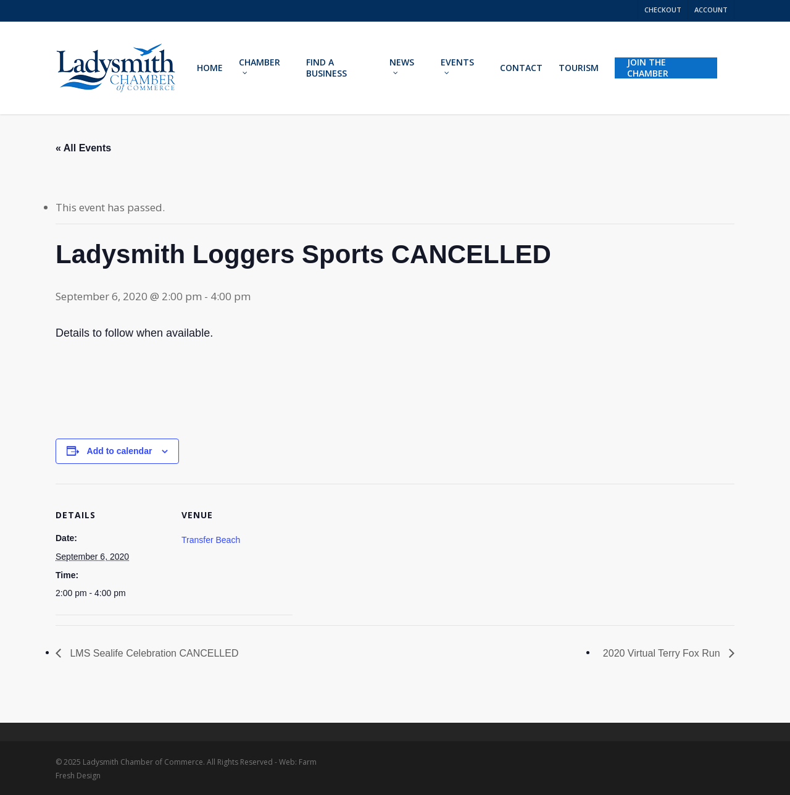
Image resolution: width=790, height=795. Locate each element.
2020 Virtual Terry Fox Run (663, 653)
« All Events (83, 148)
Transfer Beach (210, 540)
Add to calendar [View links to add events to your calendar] (119, 451)
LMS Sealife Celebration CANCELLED (152, 653)
